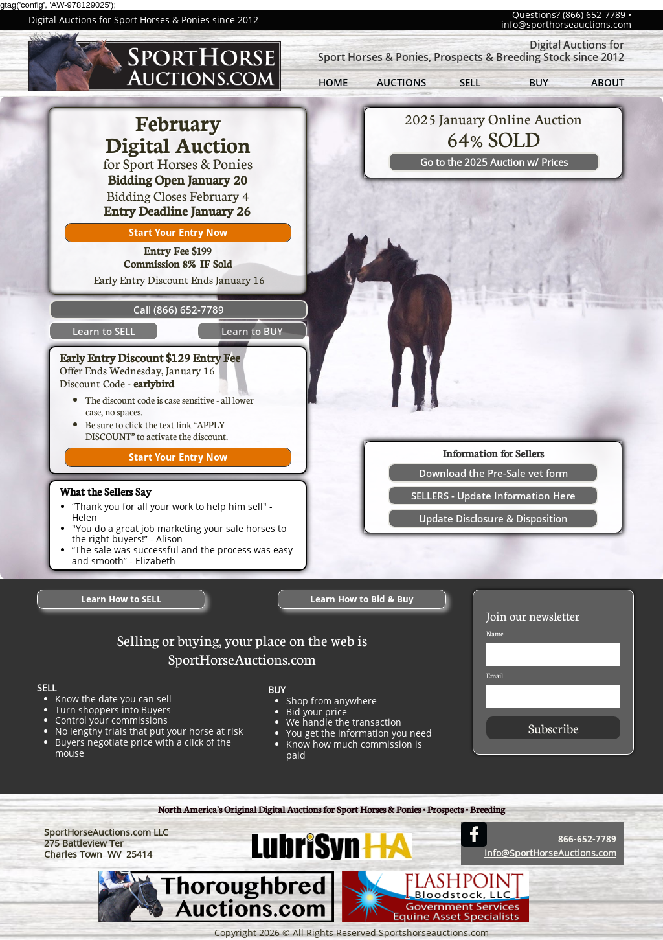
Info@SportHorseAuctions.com (550, 853)
